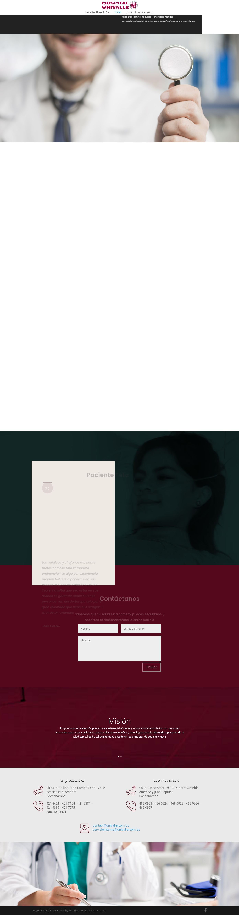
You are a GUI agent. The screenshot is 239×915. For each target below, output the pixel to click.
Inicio (118, 12)
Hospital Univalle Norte (139, 12)
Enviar (151, 667)
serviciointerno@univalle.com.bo (116, 829)
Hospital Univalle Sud (97, 12)
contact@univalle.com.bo (111, 825)
